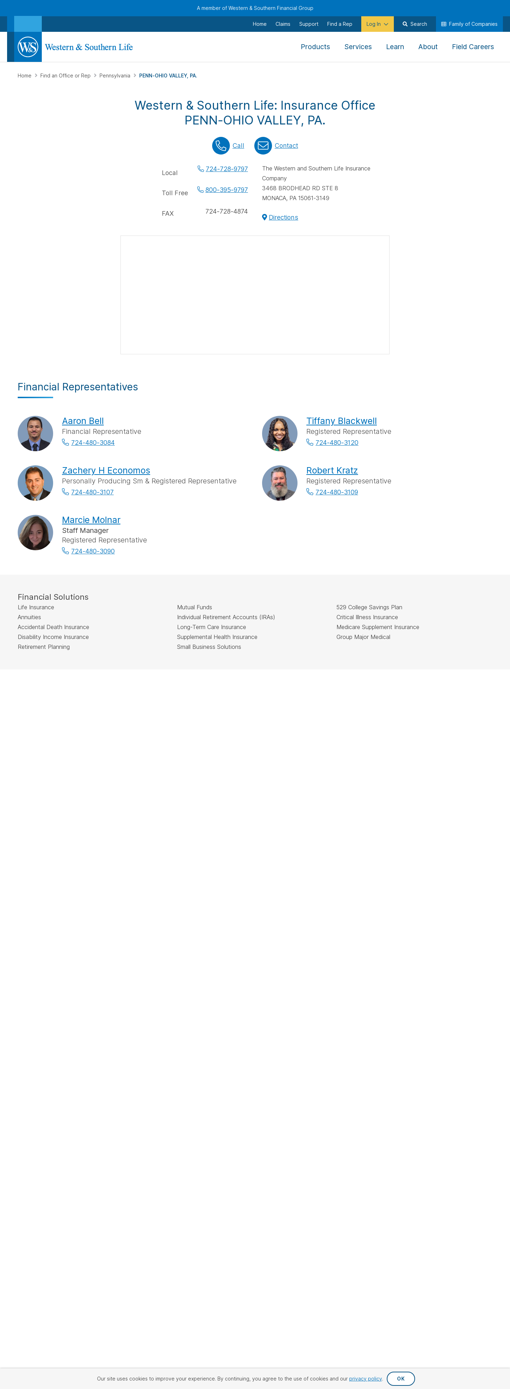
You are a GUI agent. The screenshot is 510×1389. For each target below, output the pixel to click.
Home (25, 75)
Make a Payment (293, 913)
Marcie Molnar (91, 520)
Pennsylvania (116, 75)
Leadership (442, 936)
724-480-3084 (93, 442)
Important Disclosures (377, 955)
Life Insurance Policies (223, 913)
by (235, 853)
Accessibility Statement (396, 1071)
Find (187, 853)
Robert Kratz (332, 470)
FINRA (228, 706)
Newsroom (441, 948)
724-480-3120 (337, 442)
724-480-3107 (92, 492)
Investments (211, 936)
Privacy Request (277, 1071)
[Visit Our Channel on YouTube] (116, 1015)
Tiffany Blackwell (341, 420)
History (437, 925)
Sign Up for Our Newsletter (63, 992)
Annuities (207, 925)
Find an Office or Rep (66, 75)
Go (314, 854)
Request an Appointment (303, 936)
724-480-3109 (337, 492)
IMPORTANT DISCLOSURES (50, 690)
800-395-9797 (226, 189)
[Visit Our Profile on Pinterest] (97, 1015)
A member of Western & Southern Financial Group (255, 8)
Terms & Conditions (467, 1071)
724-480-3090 (93, 551)
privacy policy (365, 1379)
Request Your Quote (298, 948)
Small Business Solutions (225, 959)
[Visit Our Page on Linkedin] (79, 1015)
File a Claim (287, 925)
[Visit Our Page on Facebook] (24, 1015)
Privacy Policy (332, 1071)
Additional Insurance (220, 948)
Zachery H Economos (106, 470)
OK (400, 1379)
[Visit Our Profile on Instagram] (61, 1015)
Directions (283, 217)
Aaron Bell (83, 420)
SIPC (243, 706)
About (436, 913)
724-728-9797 (227, 169)
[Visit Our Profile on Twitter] (42, 1015)
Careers (438, 959)
